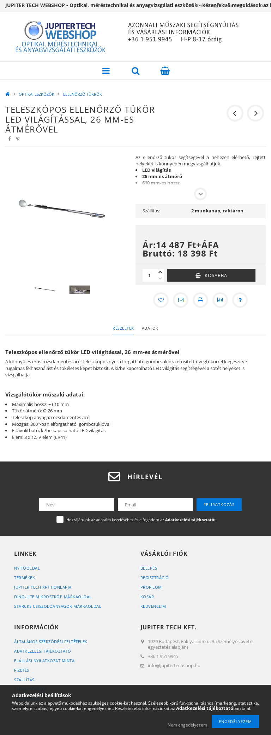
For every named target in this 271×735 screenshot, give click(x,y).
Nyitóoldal (27, 568)
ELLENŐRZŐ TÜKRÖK (82, 94)
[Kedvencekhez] (161, 300)
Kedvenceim (153, 606)
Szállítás (24, 679)
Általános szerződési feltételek (51, 641)
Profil (215, 5)
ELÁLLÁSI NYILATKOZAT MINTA (44, 660)
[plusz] (160, 272)
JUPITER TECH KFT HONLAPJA (43, 587)
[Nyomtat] (200, 300)
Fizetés (21, 670)
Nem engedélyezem (187, 725)
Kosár (147, 596)
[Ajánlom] (180, 300)
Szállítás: (151, 210)
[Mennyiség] (150, 275)
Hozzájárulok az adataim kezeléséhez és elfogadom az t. (141, 519)
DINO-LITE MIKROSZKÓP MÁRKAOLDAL (53, 596)
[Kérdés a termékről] (240, 300)
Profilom (151, 587)
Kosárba (216, 275)
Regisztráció (154, 577)
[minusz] (160, 278)
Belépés (184, 5)
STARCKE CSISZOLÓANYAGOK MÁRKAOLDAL (57, 606)
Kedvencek (250, 5)
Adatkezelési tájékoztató (42, 651)
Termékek (24, 577)
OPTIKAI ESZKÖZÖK (36, 94)
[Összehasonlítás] (220, 300)
